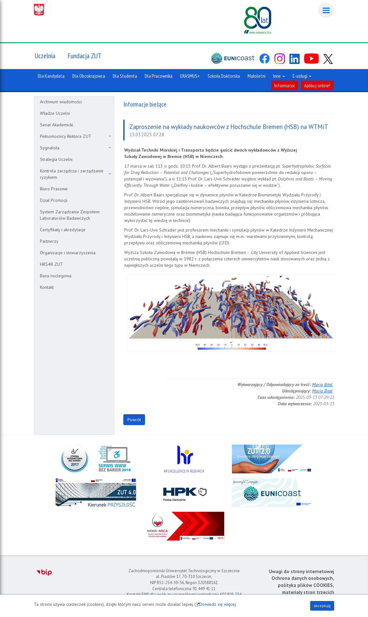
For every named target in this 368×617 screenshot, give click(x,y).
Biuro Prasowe (54, 189)
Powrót (134, 420)
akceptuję (322, 605)
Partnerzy (49, 241)
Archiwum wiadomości (61, 102)
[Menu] (326, 10)
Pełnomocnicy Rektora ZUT (75, 136)
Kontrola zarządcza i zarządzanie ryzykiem (75, 174)
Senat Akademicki (56, 125)
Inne (279, 76)
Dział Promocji (53, 200)
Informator (284, 85)
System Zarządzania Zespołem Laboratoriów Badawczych (70, 215)
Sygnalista (75, 148)
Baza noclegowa (56, 276)
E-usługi (302, 76)
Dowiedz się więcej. (218, 604)
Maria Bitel (322, 384)
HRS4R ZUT (51, 264)
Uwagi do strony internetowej (301, 571)
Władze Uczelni (55, 113)
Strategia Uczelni (56, 159)
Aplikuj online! (317, 85)
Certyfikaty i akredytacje (63, 230)
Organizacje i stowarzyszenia (68, 253)
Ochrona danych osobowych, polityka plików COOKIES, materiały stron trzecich (303, 585)
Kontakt (47, 287)
